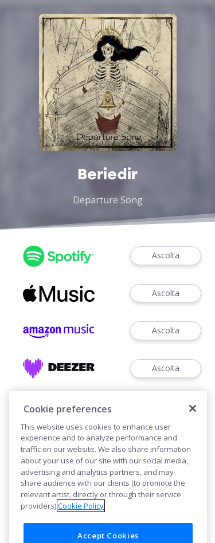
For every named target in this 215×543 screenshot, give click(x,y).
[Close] (192, 421)
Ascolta (166, 256)
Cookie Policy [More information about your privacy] (81, 518)
